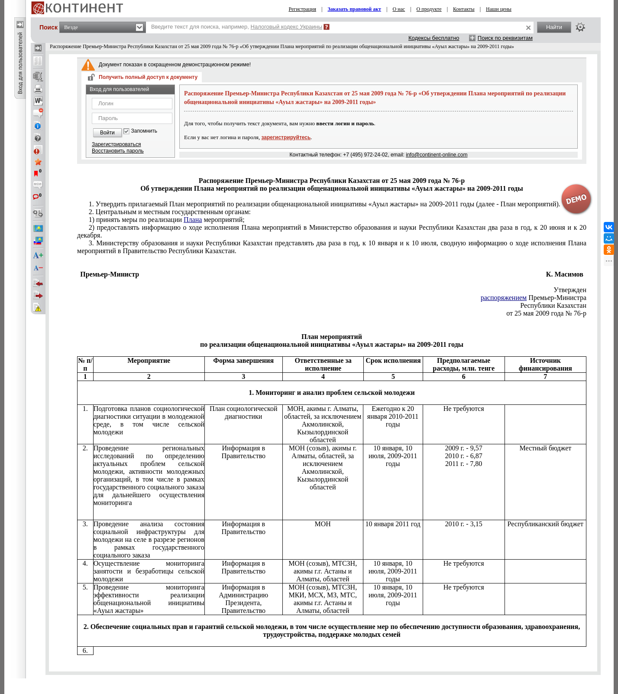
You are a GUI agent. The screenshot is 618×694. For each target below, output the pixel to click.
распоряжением (504, 297)
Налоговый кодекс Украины (287, 26)
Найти (554, 27)
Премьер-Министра (533, 297)
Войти (107, 133)
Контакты (464, 9)
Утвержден (569, 289)
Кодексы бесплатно (433, 38)
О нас (398, 9)
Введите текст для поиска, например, (236, 26)
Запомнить (144, 131)
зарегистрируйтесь (286, 137)
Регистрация (302, 9)
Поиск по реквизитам (505, 38)
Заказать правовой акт (354, 9)
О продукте (429, 9)
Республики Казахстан (553, 305)
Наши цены (498, 9)
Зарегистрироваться (116, 144)
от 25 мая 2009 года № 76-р (546, 313)
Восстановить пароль (118, 151)
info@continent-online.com (436, 155)
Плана (193, 219)
